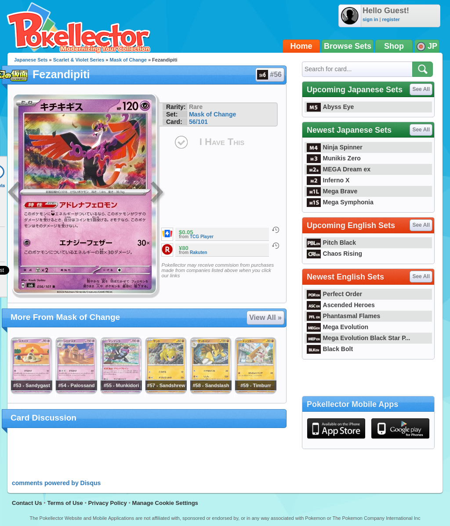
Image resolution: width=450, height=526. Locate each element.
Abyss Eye (330, 106)
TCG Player (202, 236)
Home (301, 46)
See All (421, 89)
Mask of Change (128, 59)
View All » (265, 317)
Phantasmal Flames (343, 315)
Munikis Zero (334, 158)
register (390, 19)
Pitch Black (331, 242)
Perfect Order (334, 293)
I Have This (222, 141)
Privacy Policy (107, 503)
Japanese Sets (30, 59)
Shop (394, 46)
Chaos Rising (334, 253)
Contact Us (27, 503)
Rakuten (198, 252)
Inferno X (328, 180)
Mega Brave (332, 191)
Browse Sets (347, 46)
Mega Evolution (337, 326)
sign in (370, 19)
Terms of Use (65, 503)
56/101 (198, 121)
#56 (269, 75)
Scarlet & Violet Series (79, 59)
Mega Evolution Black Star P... (358, 337)
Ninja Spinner (335, 147)
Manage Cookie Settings (165, 503)
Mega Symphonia (340, 202)
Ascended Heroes (341, 304)
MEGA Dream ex (338, 169)
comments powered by (56, 482)
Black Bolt (330, 348)
